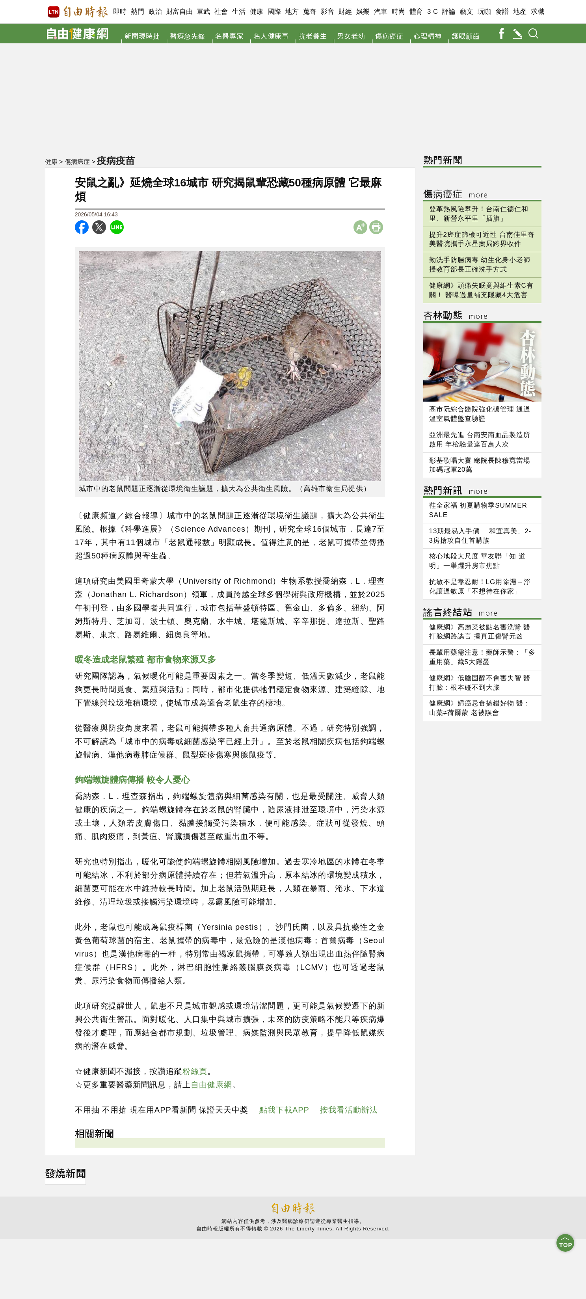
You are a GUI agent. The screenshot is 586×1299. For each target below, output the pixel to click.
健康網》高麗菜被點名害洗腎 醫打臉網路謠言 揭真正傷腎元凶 (480, 631)
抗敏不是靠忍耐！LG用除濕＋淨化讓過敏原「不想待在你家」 (480, 586)
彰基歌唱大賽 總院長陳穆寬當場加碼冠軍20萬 (480, 465)
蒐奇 (310, 11)
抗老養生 (313, 36)
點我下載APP (284, 1109)
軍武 (203, 11)
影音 (328, 11)
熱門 (138, 11)
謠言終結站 (460, 613)
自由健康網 (211, 1084)
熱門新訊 (455, 491)
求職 (538, 11)
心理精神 (427, 36)
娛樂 (363, 11)
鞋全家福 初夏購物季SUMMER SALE (478, 510)
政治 (155, 11)
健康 (257, 11)
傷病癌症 (389, 36)
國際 (274, 11)
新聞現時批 (142, 36)
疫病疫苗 (116, 160)
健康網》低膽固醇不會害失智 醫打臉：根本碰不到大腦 (480, 682)
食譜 (502, 11)
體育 (416, 11)
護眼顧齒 (466, 36)
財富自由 (179, 11)
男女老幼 (351, 36)
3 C (432, 11)
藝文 (467, 11)
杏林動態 (455, 316)
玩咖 (484, 11)
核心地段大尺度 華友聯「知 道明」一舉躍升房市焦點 (477, 561)
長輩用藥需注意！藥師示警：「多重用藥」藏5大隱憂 (482, 657)
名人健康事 (271, 36)
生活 (239, 11)
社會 (221, 11)
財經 (345, 11)
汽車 (381, 11)
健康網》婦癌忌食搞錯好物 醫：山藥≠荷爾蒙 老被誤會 (480, 708)
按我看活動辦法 (349, 1109)
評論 (449, 11)
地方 (292, 11)
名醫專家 (229, 36)
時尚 (399, 11)
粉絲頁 (194, 1071)
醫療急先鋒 (187, 36)
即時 (120, 11)
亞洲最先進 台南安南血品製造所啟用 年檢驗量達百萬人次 (480, 439)
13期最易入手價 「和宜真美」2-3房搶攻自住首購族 (480, 535)
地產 (520, 11)
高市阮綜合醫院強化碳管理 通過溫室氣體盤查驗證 (480, 414)
